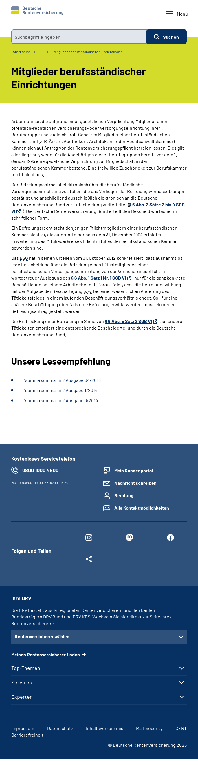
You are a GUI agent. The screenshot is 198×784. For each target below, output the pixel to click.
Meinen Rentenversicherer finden (45, 654)
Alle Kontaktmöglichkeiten (141, 507)
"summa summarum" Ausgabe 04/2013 (62, 380)
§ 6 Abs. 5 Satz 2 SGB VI (128, 321)
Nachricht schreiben (135, 483)
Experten (22, 696)
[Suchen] (166, 36)
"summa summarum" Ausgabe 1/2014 (61, 390)
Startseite (21, 52)
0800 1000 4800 (40, 470)
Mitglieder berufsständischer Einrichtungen (88, 52)
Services (21, 682)
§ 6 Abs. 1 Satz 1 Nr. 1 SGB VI (98, 277)
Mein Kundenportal (133, 470)
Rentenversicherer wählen (42, 636)
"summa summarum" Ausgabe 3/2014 (61, 400)
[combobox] (78, 36)
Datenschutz (60, 728)
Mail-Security (149, 728)
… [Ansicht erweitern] (42, 51)
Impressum (22, 728)
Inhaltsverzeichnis (104, 728)
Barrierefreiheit (27, 734)
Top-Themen (25, 667)
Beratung (123, 495)
